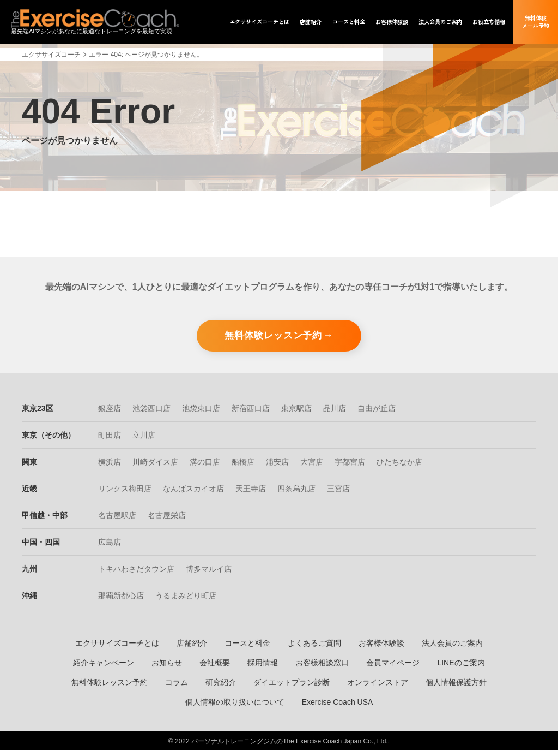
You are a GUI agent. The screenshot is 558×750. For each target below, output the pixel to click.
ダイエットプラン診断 (291, 681)
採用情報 (262, 661)
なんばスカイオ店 (193, 487)
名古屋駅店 (117, 514)
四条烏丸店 (296, 487)
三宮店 (338, 487)
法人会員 (440, 22)
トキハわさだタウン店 (136, 567)
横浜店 (109, 460)
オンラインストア (377, 681)
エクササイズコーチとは (117, 642)
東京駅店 (296, 407)
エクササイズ (259, 22)
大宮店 (311, 460)
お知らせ (166, 661)
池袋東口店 (201, 407)
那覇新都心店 (121, 594)
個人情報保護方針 (456, 681)
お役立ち (488, 22)
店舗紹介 (192, 642)
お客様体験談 (381, 642)
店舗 (311, 22)
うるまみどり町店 (185, 594)
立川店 (143, 434)
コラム (176, 681)
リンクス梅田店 (124, 487)
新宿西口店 (251, 407)
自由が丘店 (376, 407)
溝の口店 (205, 460)
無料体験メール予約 (535, 21)
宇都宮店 (350, 460)
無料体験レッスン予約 (273, 334)
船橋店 (243, 460)
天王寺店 (250, 487)
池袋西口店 (151, 407)
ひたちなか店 (399, 460)
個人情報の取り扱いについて (234, 701)
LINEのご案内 (460, 661)
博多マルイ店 (209, 567)
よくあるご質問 (314, 642)
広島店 (109, 541)
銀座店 (109, 407)
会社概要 (214, 661)
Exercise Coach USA (337, 701)
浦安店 (277, 460)
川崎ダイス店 (155, 460)
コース (348, 22)
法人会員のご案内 (452, 642)
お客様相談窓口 (322, 661)
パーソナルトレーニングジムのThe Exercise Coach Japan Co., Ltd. (289, 740)
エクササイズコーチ (51, 54)
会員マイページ (393, 661)
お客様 (391, 22)
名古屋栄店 (167, 514)
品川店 (334, 407)
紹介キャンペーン (103, 661)
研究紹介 (220, 681)
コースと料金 (247, 642)
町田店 (109, 434)
